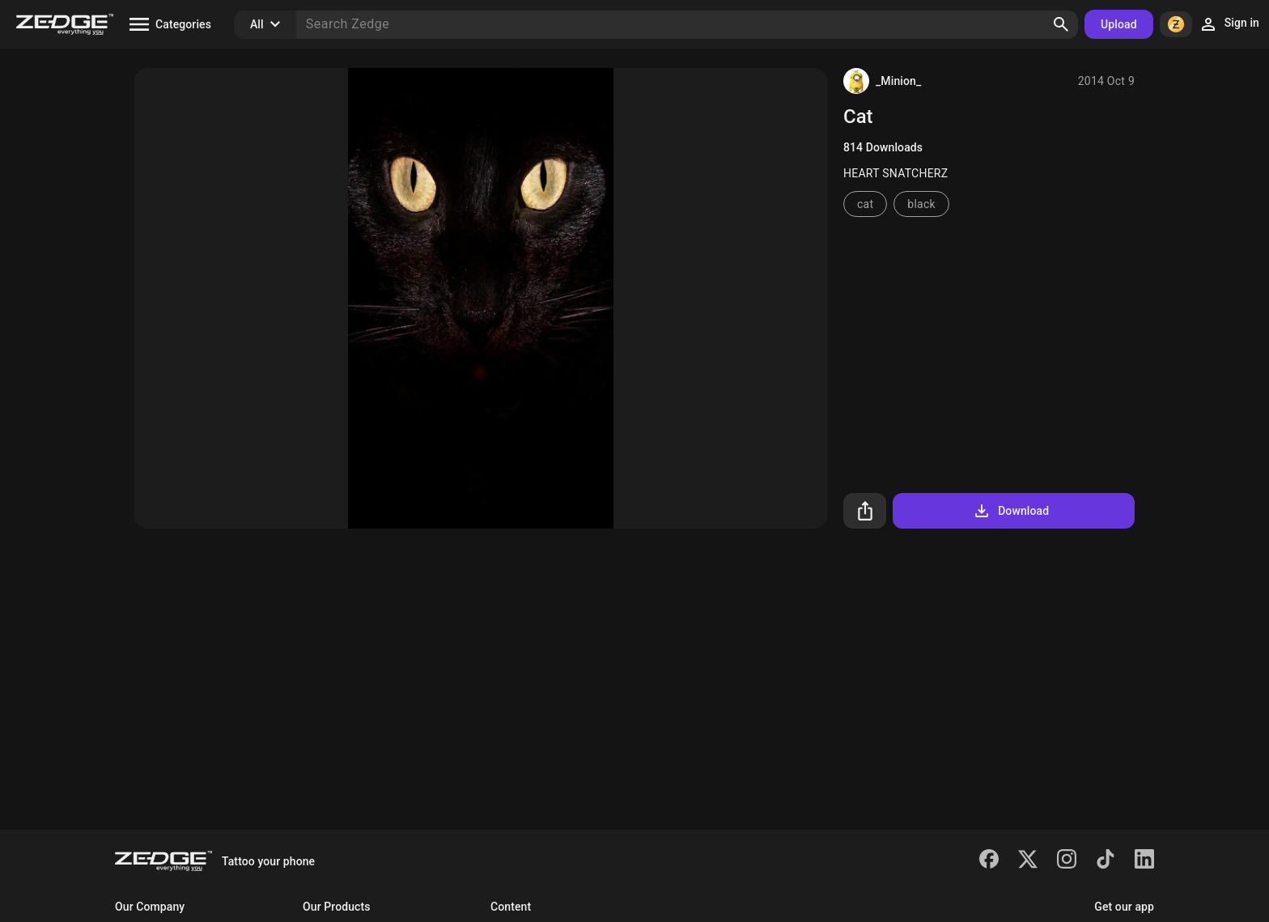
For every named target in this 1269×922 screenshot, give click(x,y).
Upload (1119, 24)
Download (1010, 510)
